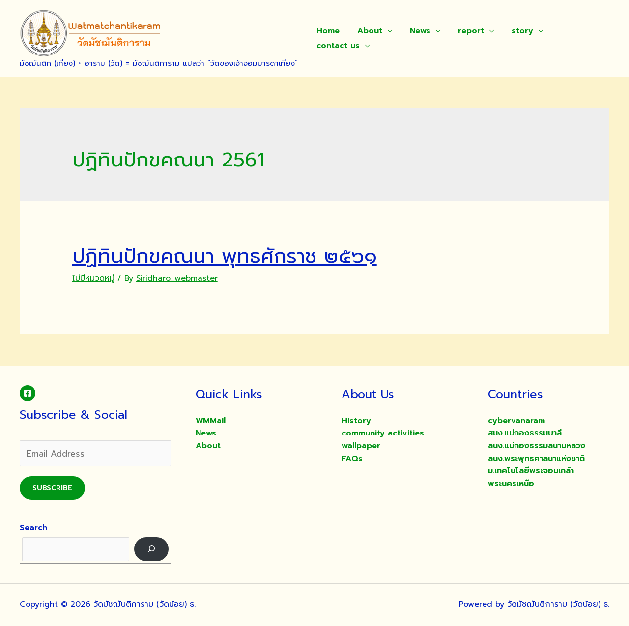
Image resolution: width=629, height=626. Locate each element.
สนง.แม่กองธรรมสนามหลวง (536, 446)
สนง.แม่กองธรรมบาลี (525, 433)
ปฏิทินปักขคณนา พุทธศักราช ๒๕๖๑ (224, 256)
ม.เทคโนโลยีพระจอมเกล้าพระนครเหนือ (531, 477)
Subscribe (52, 488)
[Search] (151, 549)
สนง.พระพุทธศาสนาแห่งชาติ (536, 458)
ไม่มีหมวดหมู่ (93, 278)
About (366, 31)
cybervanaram (516, 421)
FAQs (352, 458)
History (356, 421)
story (513, 31)
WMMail (211, 421)
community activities (383, 433)
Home (327, 31)
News (415, 31)
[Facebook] (27, 393)
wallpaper (361, 446)
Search (33, 528)
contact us (337, 46)
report (464, 31)
